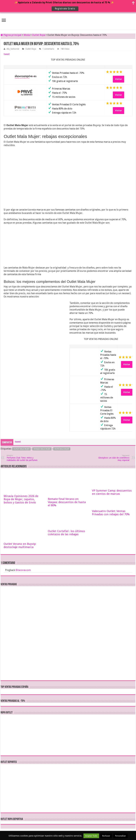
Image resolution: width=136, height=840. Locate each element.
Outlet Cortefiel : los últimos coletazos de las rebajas (66, 532)
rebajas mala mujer (42, 449)
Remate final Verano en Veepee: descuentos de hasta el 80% (67, 502)
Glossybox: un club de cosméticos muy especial (113, 458)
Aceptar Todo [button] (91, 836)
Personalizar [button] (120, 836)
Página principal (11, 35)
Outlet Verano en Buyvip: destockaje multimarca (20, 545)
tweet (7, 54)
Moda (27, 35)
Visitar (118, 79)
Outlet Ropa (38, 35)
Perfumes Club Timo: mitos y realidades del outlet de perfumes (22, 458)
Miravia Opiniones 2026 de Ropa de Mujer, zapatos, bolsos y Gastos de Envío (21, 499)
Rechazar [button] (106, 836)
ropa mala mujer (62, 449)
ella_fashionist (13, 49)
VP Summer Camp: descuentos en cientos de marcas (112, 492)
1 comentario (48, 49)
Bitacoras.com (23, 570)
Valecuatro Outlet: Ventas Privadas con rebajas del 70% (111, 512)
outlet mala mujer (22, 449)
